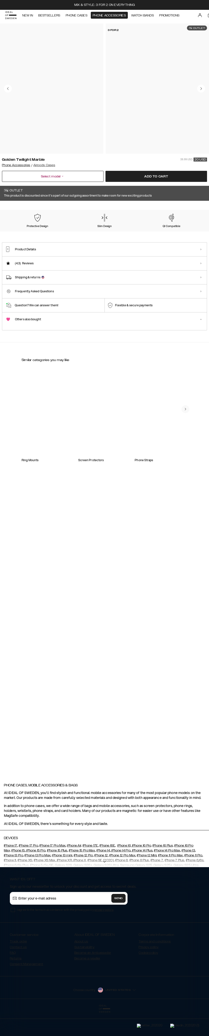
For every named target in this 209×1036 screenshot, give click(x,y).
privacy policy (103, 934)
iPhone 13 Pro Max (38, 880)
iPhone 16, (124, 870)
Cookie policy (148, 977)
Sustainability (84, 971)
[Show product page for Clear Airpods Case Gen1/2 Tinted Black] (166, 436)
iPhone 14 (103, 875)
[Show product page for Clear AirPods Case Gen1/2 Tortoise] (125, 436)
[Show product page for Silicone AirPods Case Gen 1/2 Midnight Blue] (166, 503)
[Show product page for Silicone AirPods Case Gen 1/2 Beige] (125, 570)
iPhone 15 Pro (35, 875)
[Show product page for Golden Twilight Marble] (15, 234)
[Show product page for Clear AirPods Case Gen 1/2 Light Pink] (166, 570)
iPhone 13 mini (62, 880)
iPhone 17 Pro (28, 870)
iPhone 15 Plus (57, 875)
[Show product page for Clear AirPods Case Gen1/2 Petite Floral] (83, 436)
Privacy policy (148, 971)
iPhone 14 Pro (121, 875)
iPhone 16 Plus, (163, 870)
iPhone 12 (101, 880)
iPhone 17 (10, 870)
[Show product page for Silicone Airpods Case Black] (42, 503)
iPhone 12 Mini (147, 880)
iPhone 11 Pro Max (170, 880)
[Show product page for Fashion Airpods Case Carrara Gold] (125, 503)
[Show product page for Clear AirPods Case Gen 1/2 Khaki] (42, 570)
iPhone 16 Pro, (141, 870)
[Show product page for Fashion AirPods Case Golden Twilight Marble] (42, 648)
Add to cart (156, 176)
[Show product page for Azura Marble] (43, 234)
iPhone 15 (18, 875)
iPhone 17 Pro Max (52, 870)
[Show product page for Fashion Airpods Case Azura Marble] (83, 570)
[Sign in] (201, 17)
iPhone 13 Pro (13, 880)
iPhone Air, (74, 870)
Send (118, 923)
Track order (18, 966)
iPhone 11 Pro (193, 880)
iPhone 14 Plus (142, 875)
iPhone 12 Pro (83, 880)
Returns (16, 983)
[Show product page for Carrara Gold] (72, 234)
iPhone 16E (107, 870)
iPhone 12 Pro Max (122, 880)
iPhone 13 (188, 875)
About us (81, 966)
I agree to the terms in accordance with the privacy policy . (65, 934)
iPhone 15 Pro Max (82, 875)
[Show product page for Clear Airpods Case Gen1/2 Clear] (42, 436)
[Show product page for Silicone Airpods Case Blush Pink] (83, 503)
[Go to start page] (11, 17)
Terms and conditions (155, 966)
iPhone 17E (90, 870)
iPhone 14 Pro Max (167, 875)
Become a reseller (87, 983)
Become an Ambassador (92, 977)
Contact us (18, 971)
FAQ (13, 977)
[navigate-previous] (185, 739)
